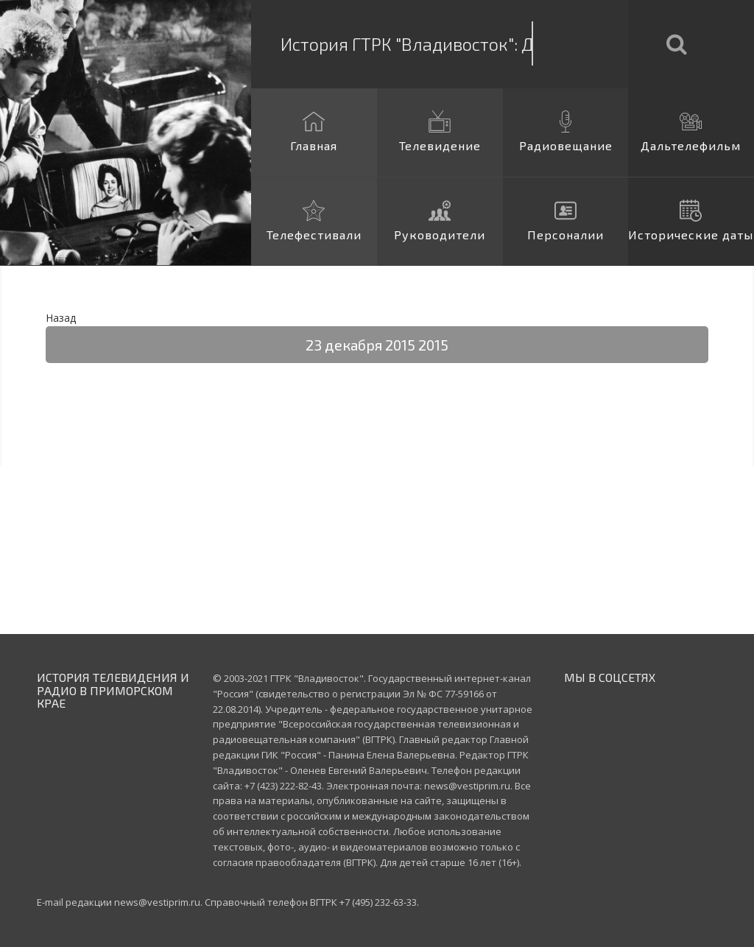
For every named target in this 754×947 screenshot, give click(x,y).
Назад (61, 318)
